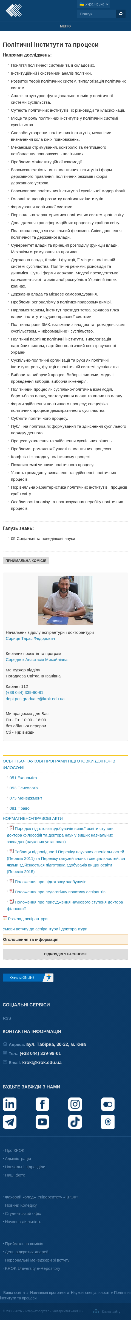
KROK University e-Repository (32, 1268)
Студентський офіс (23, 1213)
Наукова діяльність (23, 1221)
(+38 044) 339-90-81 (24, 692)
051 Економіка (23, 777)
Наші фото (15, 1175)
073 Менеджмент (26, 798)
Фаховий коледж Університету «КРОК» (41, 1197)
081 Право (20, 808)
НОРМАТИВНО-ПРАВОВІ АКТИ (33, 818)
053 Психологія (24, 788)
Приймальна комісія (24, 1243)
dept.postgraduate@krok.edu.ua (35, 698)
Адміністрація (18, 1158)
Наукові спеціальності (90, 1293)
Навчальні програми (48, 1293)
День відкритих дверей (27, 1251)
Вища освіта (14, 1293)
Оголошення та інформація (30, 939)
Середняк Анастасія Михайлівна (36, 659)
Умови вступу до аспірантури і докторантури (45, 929)
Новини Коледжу (21, 1205)
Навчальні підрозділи (25, 1166)
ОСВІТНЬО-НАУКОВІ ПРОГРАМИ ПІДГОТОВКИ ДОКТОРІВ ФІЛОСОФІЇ (59, 764)
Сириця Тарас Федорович (30, 638)
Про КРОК (14, 1150)
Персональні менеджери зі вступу (37, 1260)
